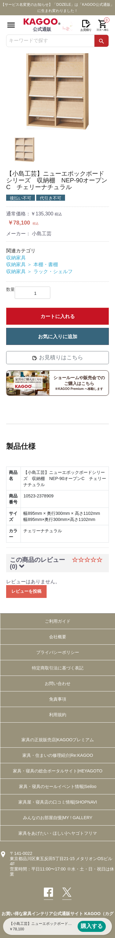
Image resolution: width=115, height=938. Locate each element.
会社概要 (57, 636)
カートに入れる (57, 316)
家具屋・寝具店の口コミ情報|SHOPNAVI (57, 802)
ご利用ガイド (58, 621)
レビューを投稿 (26, 591)
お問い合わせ (58, 683)
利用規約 (57, 714)
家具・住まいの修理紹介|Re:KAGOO (57, 755)
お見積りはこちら (57, 357)
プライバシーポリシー (57, 652)
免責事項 (57, 699)
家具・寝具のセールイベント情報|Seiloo (58, 786)
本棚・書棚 (45, 264)
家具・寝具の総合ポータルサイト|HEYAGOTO (57, 770)
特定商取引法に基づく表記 (57, 667)
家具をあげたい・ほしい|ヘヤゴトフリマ (57, 833)
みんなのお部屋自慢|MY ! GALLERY (57, 817)
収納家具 (16, 257)
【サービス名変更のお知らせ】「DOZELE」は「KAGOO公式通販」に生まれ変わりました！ (57, 7)
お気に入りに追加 (57, 336)
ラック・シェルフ (53, 271)
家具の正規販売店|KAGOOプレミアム (57, 739)
